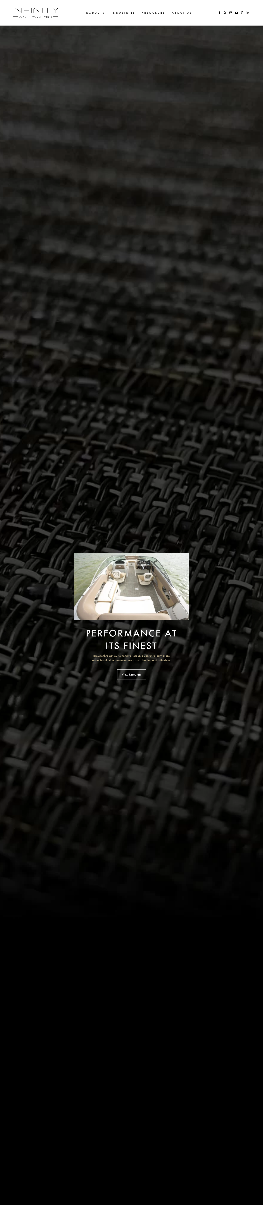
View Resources (131, 685)
